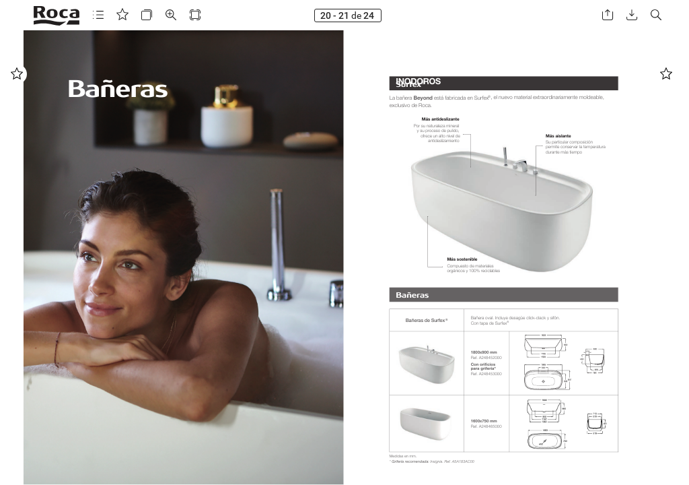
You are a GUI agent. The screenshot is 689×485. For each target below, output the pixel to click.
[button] (98, 15)
